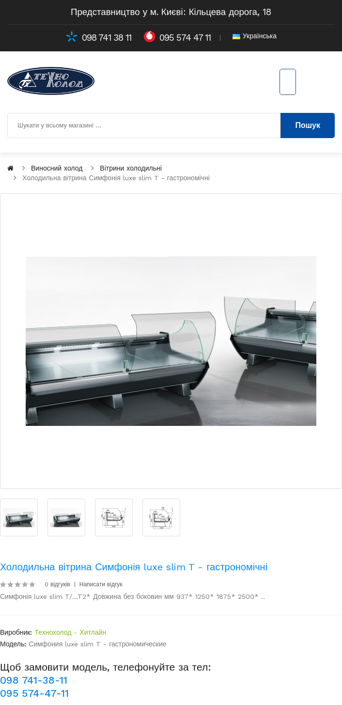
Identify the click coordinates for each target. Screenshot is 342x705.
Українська (255, 36)
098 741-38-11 (33, 680)
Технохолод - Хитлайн (70, 632)
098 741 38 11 (106, 37)
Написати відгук (101, 584)
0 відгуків (57, 584)
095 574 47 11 (185, 37)
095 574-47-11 (34, 693)
